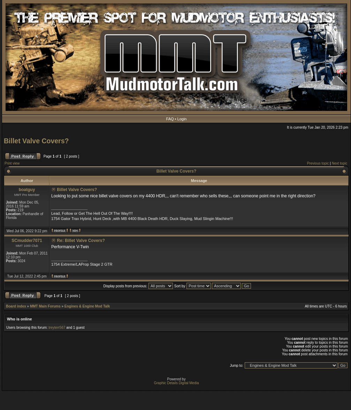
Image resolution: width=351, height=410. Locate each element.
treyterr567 (56, 327)
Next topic (339, 163)
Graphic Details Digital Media (176, 383)
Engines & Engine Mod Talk (87, 306)
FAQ (170, 119)
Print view (12, 163)
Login (182, 119)
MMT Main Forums (45, 306)
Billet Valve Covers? (36, 141)
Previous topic (318, 163)
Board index (16, 306)
